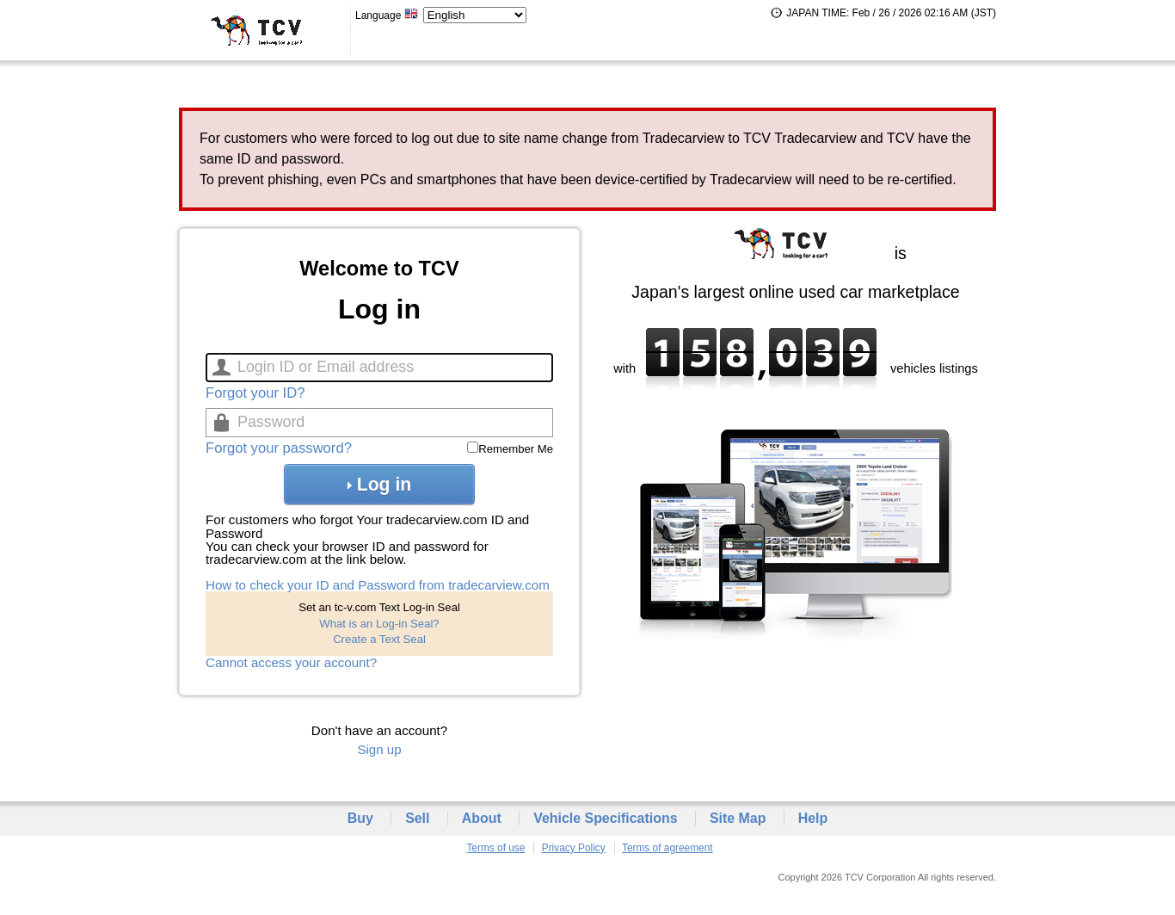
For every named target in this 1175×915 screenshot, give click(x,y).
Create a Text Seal (379, 639)
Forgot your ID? (255, 393)
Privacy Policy (574, 848)
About (481, 818)
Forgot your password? (279, 448)
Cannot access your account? (291, 662)
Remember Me (515, 448)
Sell (417, 818)
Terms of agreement (667, 848)
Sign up (379, 749)
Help (813, 818)
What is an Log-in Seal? (379, 623)
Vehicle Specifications (605, 818)
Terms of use (495, 848)
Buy (360, 818)
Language (387, 15)
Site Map (738, 818)
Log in (379, 484)
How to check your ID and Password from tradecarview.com (378, 585)
